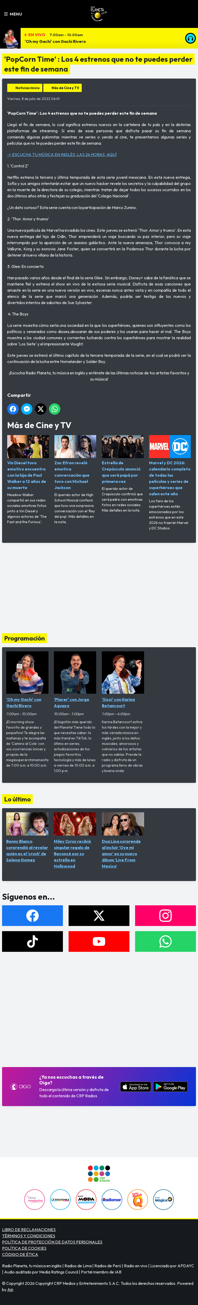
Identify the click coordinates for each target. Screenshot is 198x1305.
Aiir (10, 1289)
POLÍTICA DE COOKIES (24, 1248)
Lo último (17, 799)
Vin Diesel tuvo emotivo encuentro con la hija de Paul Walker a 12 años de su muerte (28, 462)
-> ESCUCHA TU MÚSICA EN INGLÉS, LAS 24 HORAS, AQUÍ (62, 154)
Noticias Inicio (27, 88)
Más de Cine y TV (65, 88)
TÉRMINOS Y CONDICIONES (28, 1235)
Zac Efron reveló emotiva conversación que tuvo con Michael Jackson (75, 462)
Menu (13, 14)
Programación (24, 638)
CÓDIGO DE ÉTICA (20, 1254)
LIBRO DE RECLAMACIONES (29, 1229)
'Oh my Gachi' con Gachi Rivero (55, 41)
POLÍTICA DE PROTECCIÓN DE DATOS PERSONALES (52, 1242)
